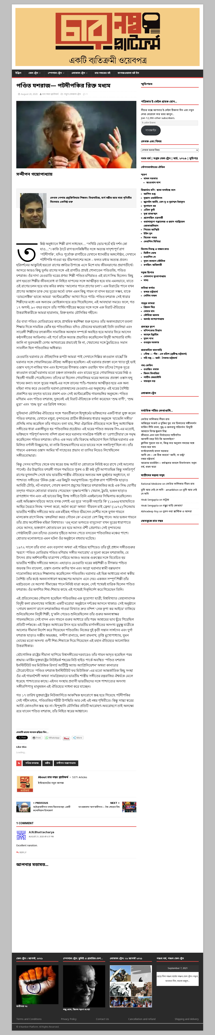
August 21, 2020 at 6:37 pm (41, 837)
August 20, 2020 (29, 94)
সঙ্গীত (47, 763)
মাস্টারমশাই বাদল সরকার (154, 451)
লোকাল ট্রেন (78, 73)
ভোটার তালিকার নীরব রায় (155, 419)
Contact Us (102, 1019)
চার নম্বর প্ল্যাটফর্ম (50, 94)
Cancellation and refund (141, 1019)
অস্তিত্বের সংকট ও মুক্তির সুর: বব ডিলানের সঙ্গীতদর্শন (168, 423)
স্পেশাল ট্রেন (55, 73)
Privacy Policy (69, 1019)
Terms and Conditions (29, 1019)
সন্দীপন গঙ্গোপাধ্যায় (66, 763)
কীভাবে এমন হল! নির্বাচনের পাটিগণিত (161, 435)
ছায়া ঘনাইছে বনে (166, 190)
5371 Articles (79, 777)
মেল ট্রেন (33, 73)
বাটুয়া (166, 500)
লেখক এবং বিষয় (151, 142)
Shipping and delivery (187, 1019)
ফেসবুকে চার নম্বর (152, 521)
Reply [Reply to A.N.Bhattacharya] (22, 852)
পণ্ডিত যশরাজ (32, 763)
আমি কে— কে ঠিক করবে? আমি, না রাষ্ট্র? (163, 455)
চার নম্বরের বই (102, 73)
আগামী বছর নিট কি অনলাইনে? (158, 439)
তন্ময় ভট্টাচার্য (147, 459)
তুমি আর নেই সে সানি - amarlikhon (160, 490)
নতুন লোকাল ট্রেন (72, 94)
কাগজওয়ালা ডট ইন (128, 73)
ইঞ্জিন (18, 73)
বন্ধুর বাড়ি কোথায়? (173, 505)
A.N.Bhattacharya (41, 832)
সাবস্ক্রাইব (150, 130)
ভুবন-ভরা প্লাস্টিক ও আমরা (177, 511)
